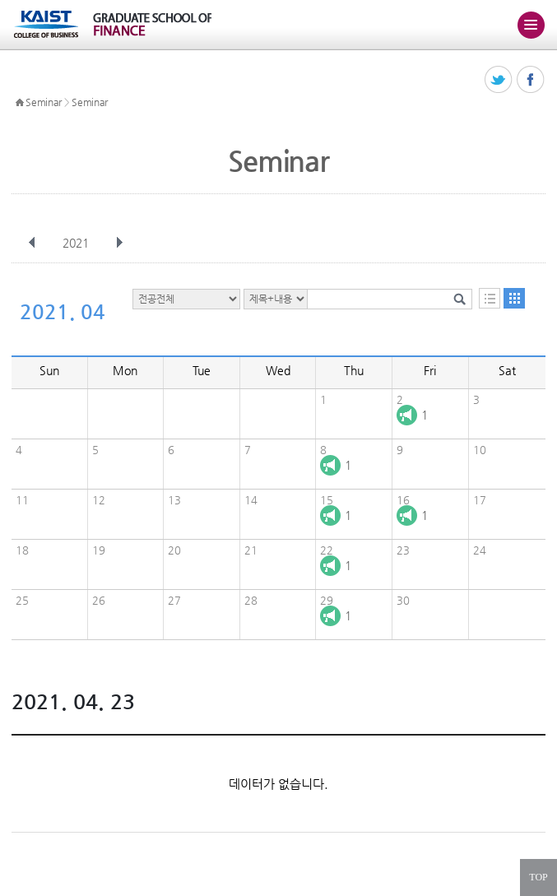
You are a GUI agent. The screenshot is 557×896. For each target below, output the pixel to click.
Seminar (44, 102)
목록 (489, 298)
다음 (119, 242)
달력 (514, 298)
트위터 (499, 80)
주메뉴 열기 (530, 24)
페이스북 (531, 80)
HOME (20, 103)
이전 (32, 242)
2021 (77, 242)
